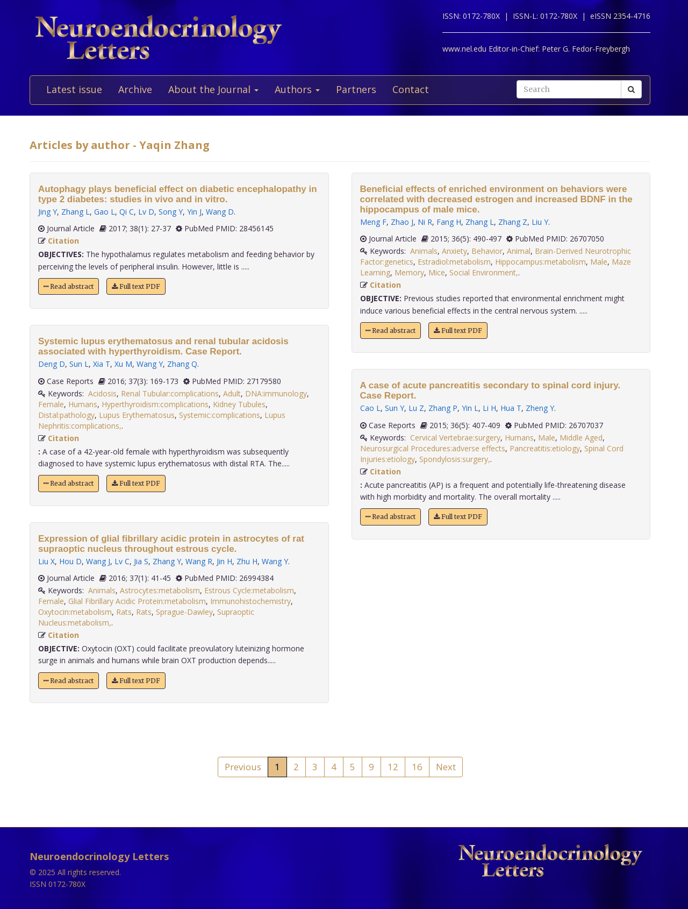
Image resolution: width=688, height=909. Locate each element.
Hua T (510, 408)
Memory (409, 272)
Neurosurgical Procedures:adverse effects (432, 448)
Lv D (146, 212)
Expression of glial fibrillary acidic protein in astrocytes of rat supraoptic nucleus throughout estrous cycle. (171, 544)
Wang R (198, 561)
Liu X (46, 561)
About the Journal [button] (213, 89)
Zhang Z (512, 222)
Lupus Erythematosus (137, 415)
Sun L (79, 364)
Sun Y (394, 408)
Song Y (171, 212)
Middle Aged (581, 437)
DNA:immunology (276, 393)
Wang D (220, 212)
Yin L (470, 408)
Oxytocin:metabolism (75, 612)
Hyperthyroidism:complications (155, 404)
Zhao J (402, 222)
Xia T (101, 364)
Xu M (123, 364)
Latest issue (74, 89)
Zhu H (246, 561)
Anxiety (454, 251)
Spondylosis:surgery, (454, 459)
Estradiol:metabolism (454, 262)
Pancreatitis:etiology (545, 448)
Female (51, 404)
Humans (82, 404)
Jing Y (47, 212)
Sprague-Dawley (184, 612)
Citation (63, 241)
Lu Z (416, 408)
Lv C (122, 561)
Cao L (370, 408)
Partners (356, 89)
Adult (232, 393)
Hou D (70, 561)
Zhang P (442, 408)
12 (393, 767)
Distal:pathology (66, 415)
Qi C (126, 212)
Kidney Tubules (239, 404)
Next (446, 767)
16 (417, 767)
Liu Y (540, 222)
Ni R (425, 222)
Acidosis (102, 393)
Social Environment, (483, 272)
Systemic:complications (219, 415)
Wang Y (150, 364)
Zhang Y (167, 561)
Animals (102, 590)
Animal (519, 251)
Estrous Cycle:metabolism (249, 590)
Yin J (194, 212)
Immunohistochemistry (250, 601)
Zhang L (75, 212)
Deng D (51, 364)
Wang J (98, 561)
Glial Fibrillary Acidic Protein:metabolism (137, 601)
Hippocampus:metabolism (540, 262)
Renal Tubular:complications (170, 393)
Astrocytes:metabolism (160, 590)
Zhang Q (182, 364)
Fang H (448, 222)
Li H (489, 408)
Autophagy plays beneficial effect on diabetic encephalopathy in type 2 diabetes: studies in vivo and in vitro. (177, 194)
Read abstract (69, 286)
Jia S (141, 561)
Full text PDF (136, 286)
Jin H (224, 561)
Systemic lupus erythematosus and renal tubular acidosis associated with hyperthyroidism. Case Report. (163, 346)
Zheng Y (540, 408)
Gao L (104, 212)
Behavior (487, 251)
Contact (410, 89)
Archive (135, 89)
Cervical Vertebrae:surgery (455, 437)
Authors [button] (297, 89)
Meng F (373, 222)
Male (598, 262)
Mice (436, 272)
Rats (124, 612)
